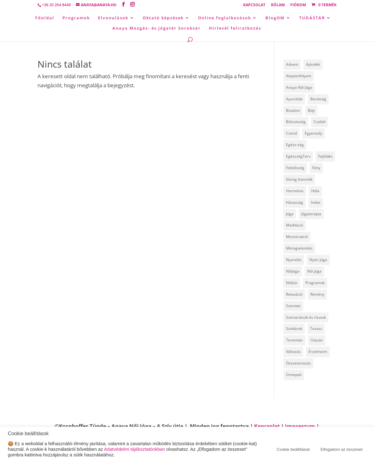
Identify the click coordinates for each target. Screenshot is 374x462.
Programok (76, 18)
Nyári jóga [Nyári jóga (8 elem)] (318, 259)
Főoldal (44, 18)
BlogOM (275, 18)
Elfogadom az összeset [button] (341, 449)
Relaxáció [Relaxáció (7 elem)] (294, 294)
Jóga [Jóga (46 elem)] (289, 214)
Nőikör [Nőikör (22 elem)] (292, 282)
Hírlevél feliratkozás (235, 28)
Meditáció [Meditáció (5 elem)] (294, 225)
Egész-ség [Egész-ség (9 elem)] (295, 144)
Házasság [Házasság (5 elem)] (294, 202)
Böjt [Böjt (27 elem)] (311, 110)
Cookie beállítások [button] (293, 449)
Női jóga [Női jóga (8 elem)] (314, 271)
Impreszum (300, 426)
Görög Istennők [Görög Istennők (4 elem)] (299, 179)
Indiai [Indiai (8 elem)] (315, 202)
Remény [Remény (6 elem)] (317, 294)
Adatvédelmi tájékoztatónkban (134, 449)
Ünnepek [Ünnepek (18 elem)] (294, 374)
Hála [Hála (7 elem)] (315, 190)
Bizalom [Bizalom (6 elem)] (293, 110)
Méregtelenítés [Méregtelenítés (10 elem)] (299, 248)
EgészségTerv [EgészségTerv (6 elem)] (298, 156)
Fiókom (298, 5)
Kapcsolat (254, 5)
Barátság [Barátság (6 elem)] (318, 99)
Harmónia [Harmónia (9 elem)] (294, 190)
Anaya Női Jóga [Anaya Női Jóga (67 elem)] (299, 87)
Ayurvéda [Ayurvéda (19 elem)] (294, 99)
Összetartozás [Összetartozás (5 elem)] (298, 363)
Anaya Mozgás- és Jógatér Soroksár (156, 28)
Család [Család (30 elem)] (319, 121)
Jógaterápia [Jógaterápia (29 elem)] (311, 214)
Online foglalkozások (224, 18)
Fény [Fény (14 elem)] (316, 167)
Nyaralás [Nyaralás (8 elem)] (294, 259)
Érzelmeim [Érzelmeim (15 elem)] (317, 351)
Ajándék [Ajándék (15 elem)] (313, 64)
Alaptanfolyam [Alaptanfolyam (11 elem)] (298, 76)
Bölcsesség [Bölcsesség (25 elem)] (296, 121)
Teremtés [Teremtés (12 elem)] (294, 340)
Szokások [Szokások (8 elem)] (294, 328)
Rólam (278, 5)
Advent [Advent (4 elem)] (292, 64)
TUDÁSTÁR (312, 18)
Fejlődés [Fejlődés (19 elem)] (325, 156)
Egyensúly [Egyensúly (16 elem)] (313, 133)
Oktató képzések (163, 18)
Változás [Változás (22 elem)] (293, 351)
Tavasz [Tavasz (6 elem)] (316, 328)
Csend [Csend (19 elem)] (291, 133)
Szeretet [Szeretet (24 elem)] (293, 305)
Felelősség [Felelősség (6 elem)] (295, 167)
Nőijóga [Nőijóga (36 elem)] (292, 271)
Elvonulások (113, 18)
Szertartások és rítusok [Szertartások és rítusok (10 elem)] (306, 317)
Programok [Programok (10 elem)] (315, 282)
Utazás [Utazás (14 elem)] (317, 340)
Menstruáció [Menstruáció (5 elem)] (297, 236)
